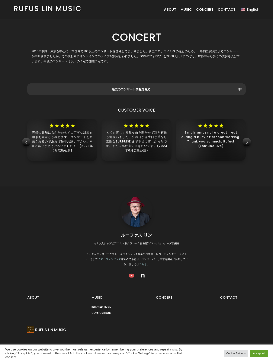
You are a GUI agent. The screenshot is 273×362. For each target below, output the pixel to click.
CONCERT (204, 9)
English (253, 9)
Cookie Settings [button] (236, 353)
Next (247, 142)
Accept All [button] (259, 353)
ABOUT (170, 9)
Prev (26, 142)
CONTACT (227, 9)
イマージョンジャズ (109, 259)
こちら (143, 264)
